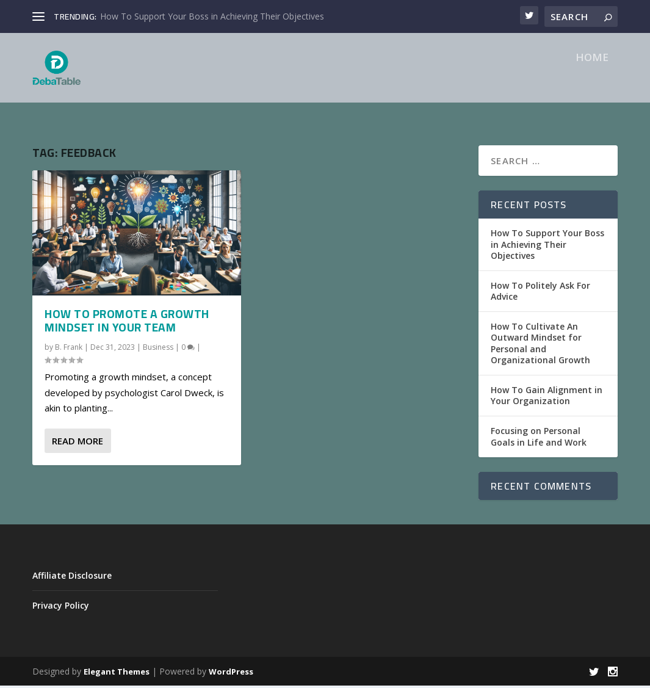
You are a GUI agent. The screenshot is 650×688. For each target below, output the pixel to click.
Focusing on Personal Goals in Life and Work (539, 438)
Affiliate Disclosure (72, 577)
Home (592, 79)
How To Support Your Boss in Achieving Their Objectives (212, 16)
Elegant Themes (117, 673)
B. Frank (68, 349)
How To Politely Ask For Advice (540, 293)
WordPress (231, 673)
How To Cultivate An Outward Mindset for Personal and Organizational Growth (540, 345)
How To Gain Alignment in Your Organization (546, 397)
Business (158, 349)
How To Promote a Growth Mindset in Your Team (127, 323)
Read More (77, 443)
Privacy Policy (60, 608)
